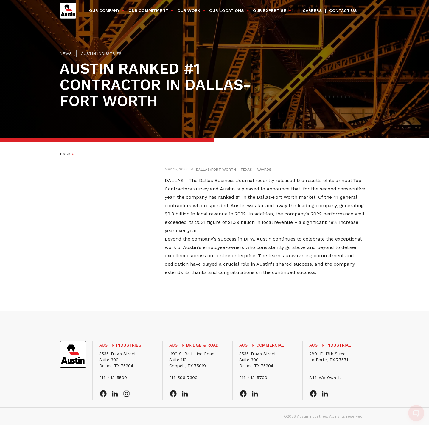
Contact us (343, 10)
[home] (68, 10)
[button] (107, 10)
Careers (312, 10)
